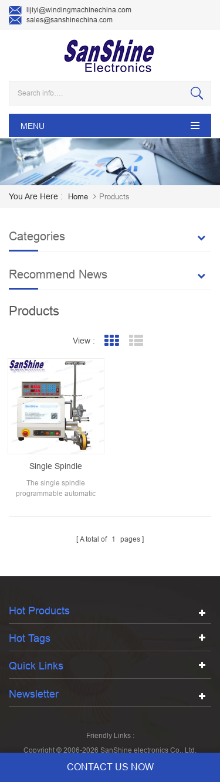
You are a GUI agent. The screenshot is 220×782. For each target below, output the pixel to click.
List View (136, 341)
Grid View (111, 341)
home (78, 196)
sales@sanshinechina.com (61, 20)
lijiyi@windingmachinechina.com (70, 10)
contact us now (110, 767)
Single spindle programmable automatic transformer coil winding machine (56, 466)
